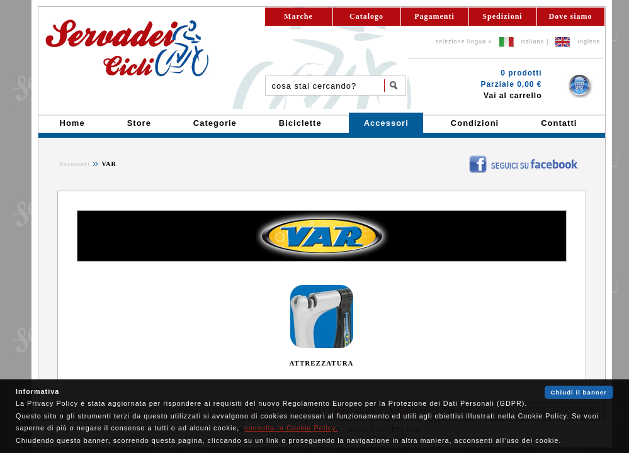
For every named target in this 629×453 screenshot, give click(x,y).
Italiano (533, 41)
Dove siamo (570, 16)
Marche (298, 16)
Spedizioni (502, 16)
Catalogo (366, 16)
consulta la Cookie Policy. (290, 428)
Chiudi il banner (579, 392)
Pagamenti (434, 16)
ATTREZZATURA (321, 363)
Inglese (588, 41)
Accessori (75, 163)
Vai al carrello (512, 95)
